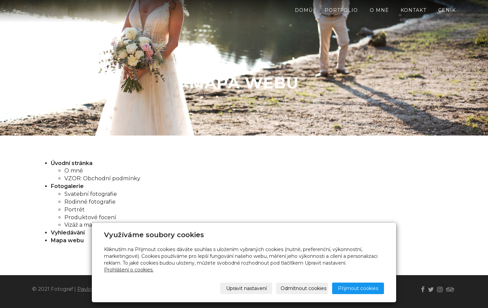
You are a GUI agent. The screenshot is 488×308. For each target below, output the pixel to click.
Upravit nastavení (246, 288)
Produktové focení (90, 217)
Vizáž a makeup (85, 225)
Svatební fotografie (90, 194)
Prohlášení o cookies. (129, 270)
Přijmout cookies (358, 288)
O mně (73, 170)
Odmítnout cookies (303, 288)
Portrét (74, 209)
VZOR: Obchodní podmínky (102, 178)
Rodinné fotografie (90, 202)
